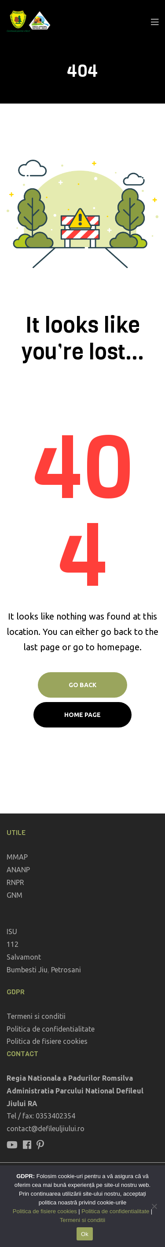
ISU (12, 931)
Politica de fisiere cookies (47, 1041)
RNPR (15, 882)
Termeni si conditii (36, 1016)
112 (12, 944)
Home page (82, 714)
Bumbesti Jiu (27, 970)
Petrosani (66, 970)
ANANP (18, 870)
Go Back (82, 684)
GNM (14, 895)
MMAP (17, 857)
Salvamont (24, 957)
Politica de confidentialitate (51, 1029)
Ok (84, 1234)
